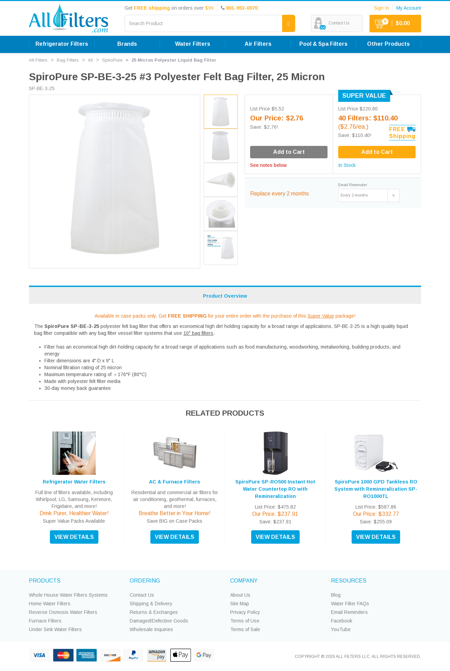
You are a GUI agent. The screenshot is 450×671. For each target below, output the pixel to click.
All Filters (38, 60)
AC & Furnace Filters (174, 481)
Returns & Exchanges (154, 612)
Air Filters (258, 44)
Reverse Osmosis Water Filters (63, 612)
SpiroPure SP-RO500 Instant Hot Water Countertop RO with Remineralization (275, 489)
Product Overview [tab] (225, 296)
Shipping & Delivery (151, 603)
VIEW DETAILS (74, 537)
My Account (408, 8)
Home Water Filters (50, 603)
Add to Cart (377, 152)
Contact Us (142, 595)
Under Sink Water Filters (55, 629)
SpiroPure (112, 60)
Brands (127, 44)
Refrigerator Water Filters (74, 481)
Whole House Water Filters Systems (68, 595)
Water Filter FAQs (350, 603)
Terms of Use (244, 621)
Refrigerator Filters (61, 44)
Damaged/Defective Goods (159, 621)
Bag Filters (68, 60)
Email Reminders (349, 612)
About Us (240, 595)
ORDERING (145, 581)
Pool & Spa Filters (323, 44)
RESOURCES (348, 581)
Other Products (388, 44)
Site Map (239, 603)
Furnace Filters (45, 621)
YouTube (341, 629)
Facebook (341, 621)
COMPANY (244, 581)
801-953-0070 (242, 8)
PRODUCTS (45, 581)
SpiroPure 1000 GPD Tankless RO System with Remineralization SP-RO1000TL (375, 489)
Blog (336, 595)
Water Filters (192, 44)
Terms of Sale (245, 629)
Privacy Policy (245, 612)
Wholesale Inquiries (151, 629)
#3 (90, 60)
